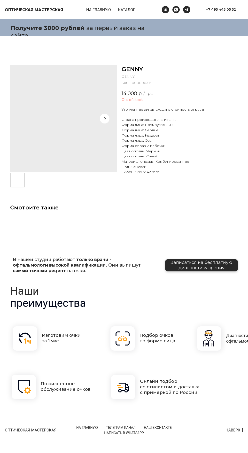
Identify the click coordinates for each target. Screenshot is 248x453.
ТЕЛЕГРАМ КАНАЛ (121, 428)
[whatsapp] (176, 9)
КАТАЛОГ (126, 10)
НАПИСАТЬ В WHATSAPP (124, 433)
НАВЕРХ (234, 430)
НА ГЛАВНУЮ (98, 10)
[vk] (165, 9)
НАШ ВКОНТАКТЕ (158, 428)
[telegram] (186, 9)
